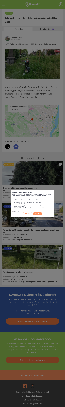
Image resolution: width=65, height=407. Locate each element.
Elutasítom (27, 213)
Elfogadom (37, 213)
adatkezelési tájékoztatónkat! (36, 197)
